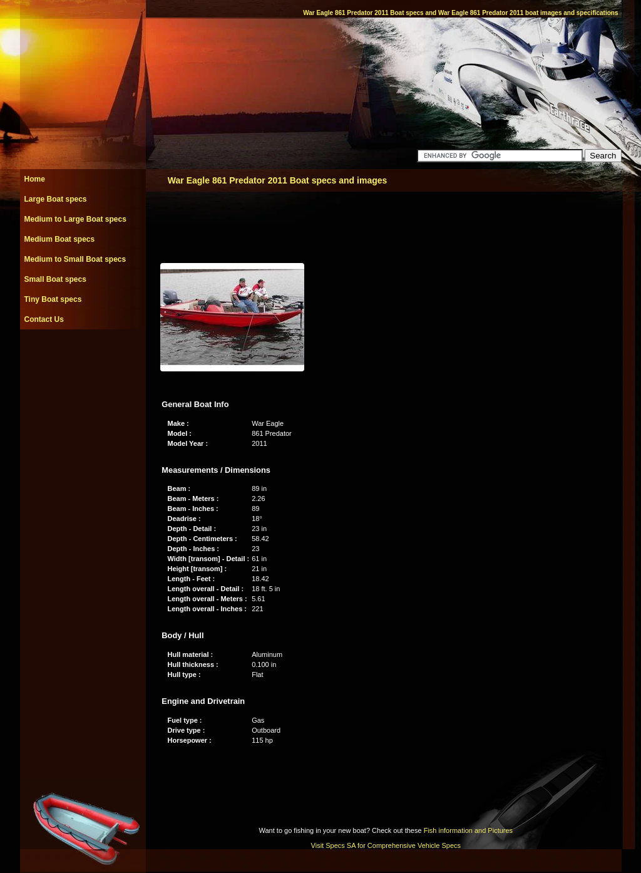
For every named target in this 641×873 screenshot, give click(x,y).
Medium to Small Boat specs (75, 259)
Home (34, 179)
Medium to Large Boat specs (75, 219)
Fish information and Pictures (468, 830)
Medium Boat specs (59, 239)
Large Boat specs (55, 199)
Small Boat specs (55, 279)
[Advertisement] (82, 357)
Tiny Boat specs (53, 299)
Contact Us (44, 319)
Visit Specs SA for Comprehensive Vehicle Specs (386, 845)
